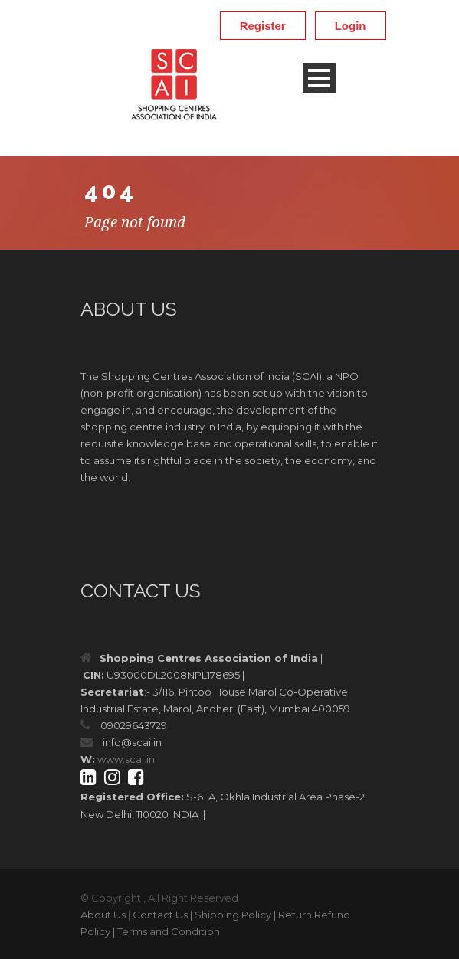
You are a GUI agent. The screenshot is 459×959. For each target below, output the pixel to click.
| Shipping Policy (230, 914)
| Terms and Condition (166, 931)
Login (350, 25)
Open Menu (319, 78)
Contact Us (160, 914)
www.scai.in (126, 759)
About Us (103, 914)
